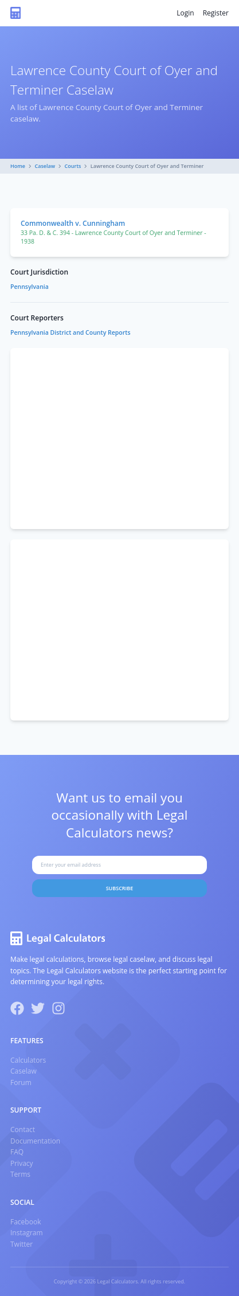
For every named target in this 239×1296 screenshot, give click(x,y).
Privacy (21, 1163)
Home (17, 166)
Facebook (25, 1222)
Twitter (21, 1244)
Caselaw (45, 166)
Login (185, 13)
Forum (21, 1082)
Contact (22, 1129)
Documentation (35, 1141)
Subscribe (120, 888)
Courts (73, 166)
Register (216, 13)
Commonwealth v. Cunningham (73, 223)
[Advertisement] (119, 438)
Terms (20, 1174)
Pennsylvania (29, 287)
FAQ (16, 1152)
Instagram (26, 1233)
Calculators (28, 1060)
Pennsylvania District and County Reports (70, 332)
